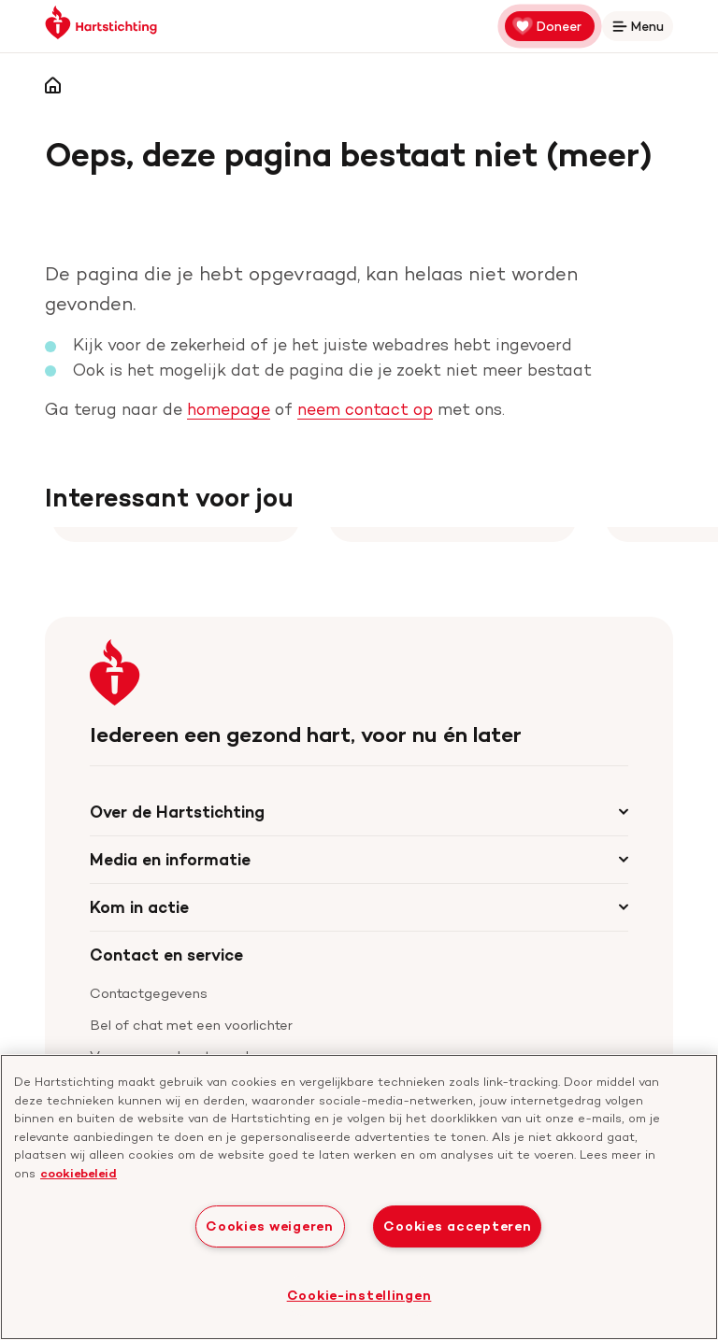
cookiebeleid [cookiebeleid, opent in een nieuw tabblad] (78, 1172)
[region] (359, 1197)
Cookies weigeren (270, 1226)
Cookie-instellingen (359, 1295)
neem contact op (365, 409)
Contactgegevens (149, 993)
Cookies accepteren (457, 1226)
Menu (641, 29)
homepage (228, 409)
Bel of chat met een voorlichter (191, 1025)
